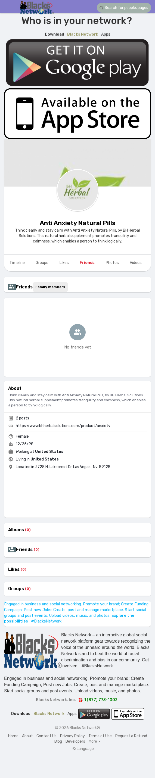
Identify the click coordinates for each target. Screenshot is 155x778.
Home (13, 736)
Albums (16, 530)
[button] (124, 8)
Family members (50, 287)
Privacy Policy (72, 736)
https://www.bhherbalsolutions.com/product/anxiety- (64, 426)
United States (49, 451)
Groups (16, 589)
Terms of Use (100, 736)
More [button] (95, 741)
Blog (58, 741)
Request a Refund (131, 736)
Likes (14, 569)
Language (83, 749)
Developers (75, 741)
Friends (24, 549)
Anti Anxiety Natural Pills (77, 223)
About (27, 736)
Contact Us (46, 736)
